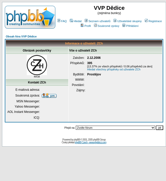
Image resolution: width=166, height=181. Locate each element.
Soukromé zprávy (107, 25)
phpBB (77, 139)
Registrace (153, 21)
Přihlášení (130, 25)
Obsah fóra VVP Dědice (21, 36)
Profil (86, 25)
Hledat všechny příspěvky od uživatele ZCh (113, 69)
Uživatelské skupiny (127, 21)
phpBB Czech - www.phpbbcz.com (90, 142)
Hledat (76, 21)
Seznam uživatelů (97, 21)
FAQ (62, 21)
